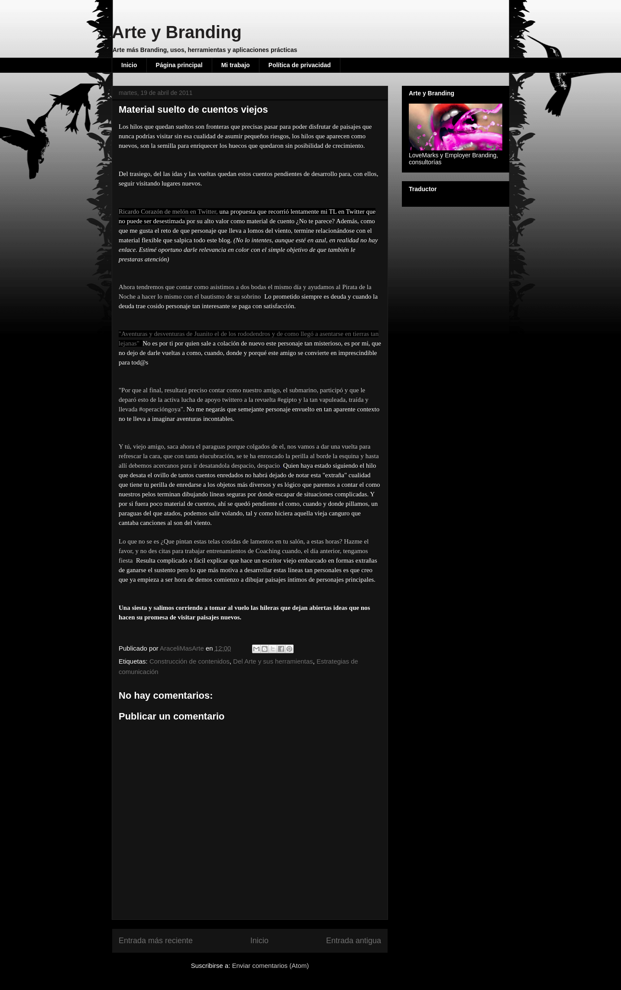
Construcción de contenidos (189, 661)
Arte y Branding (177, 32)
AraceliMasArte (183, 648)
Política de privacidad (299, 65)
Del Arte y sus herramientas (273, 661)
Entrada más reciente (156, 940)
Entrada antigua (353, 940)
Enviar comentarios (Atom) (270, 965)
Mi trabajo (235, 65)
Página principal (179, 65)
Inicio (129, 65)
